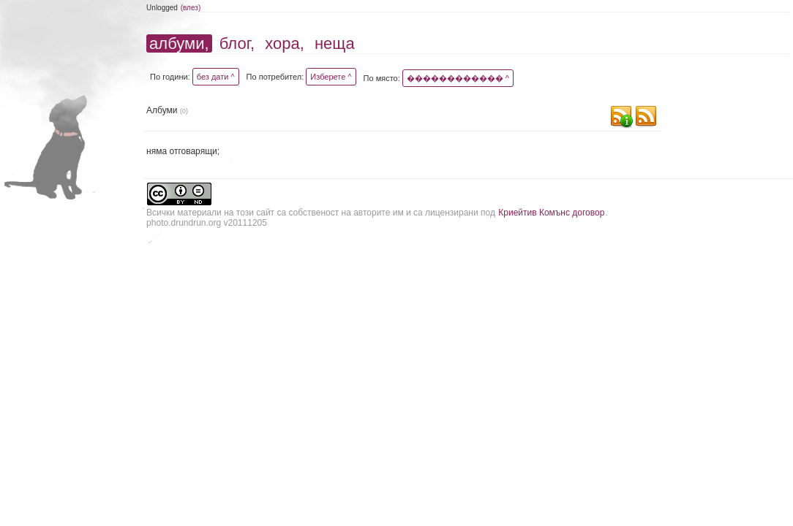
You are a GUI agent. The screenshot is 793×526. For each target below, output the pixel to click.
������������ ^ (458, 78)
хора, (284, 43)
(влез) (191, 8)
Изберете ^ (330, 76)
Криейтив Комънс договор (551, 212)
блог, (237, 43)
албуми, (178, 43)
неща (335, 43)
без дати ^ (216, 76)
